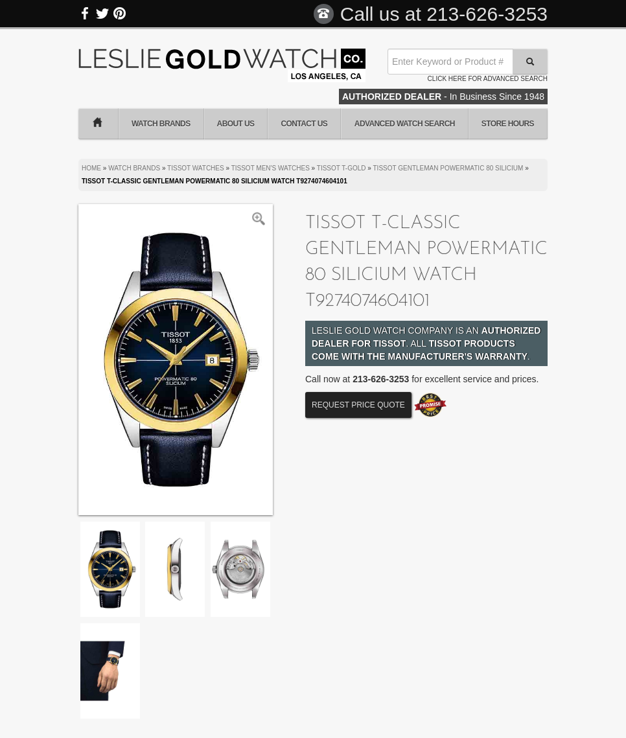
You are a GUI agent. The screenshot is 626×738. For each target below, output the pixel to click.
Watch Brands (161, 123)
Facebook (85, 13)
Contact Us (304, 123)
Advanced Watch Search (404, 123)
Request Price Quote (358, 404)
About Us (236, 123)
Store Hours (507, 123)
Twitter (102, 13)
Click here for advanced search (488, 78)
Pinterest (119, 13)
